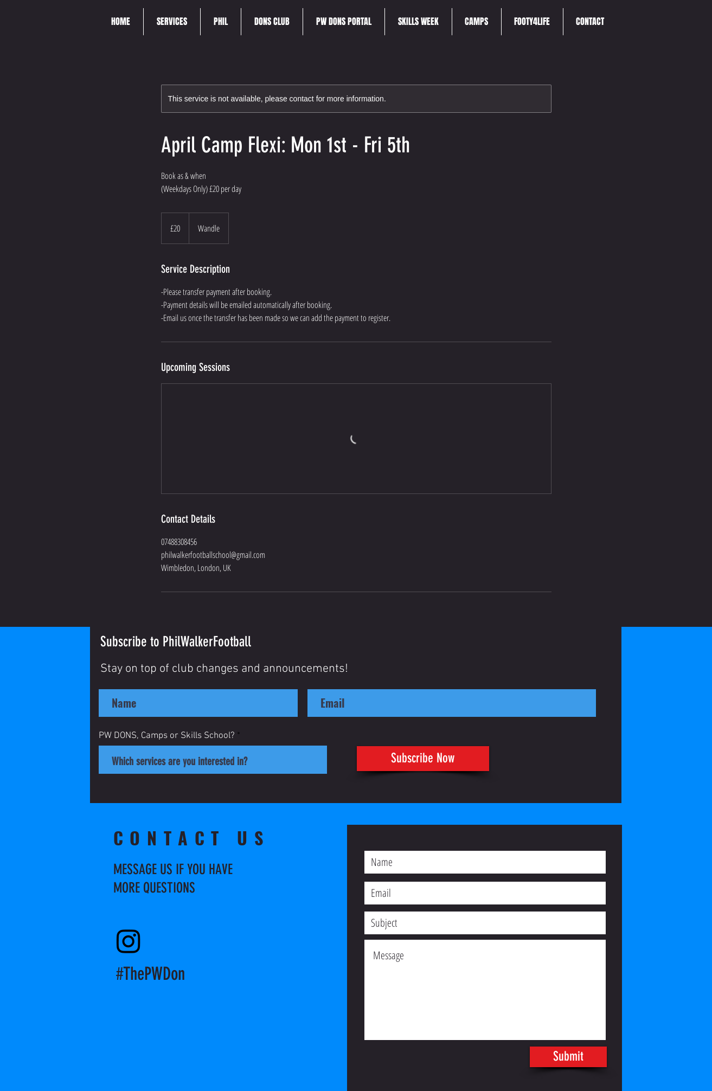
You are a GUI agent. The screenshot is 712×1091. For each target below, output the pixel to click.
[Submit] (568, 1057)
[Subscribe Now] (423, 758)
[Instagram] (128, 941)
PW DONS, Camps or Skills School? (167, 736)
